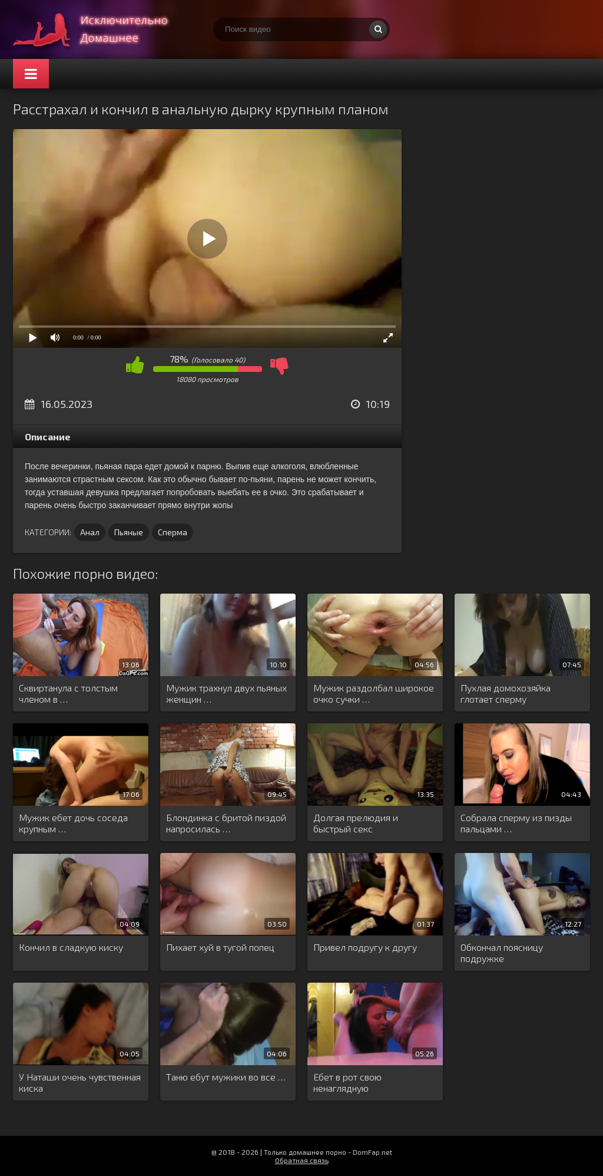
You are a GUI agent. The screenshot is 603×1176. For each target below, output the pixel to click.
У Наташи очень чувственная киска (80, 1082)
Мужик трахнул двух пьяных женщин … (226, 693)
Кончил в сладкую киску (71, 947)
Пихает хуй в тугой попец (220, 947)
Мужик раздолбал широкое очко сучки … (373, 693)
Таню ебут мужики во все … (226, 1076)
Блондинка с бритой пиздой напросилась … (226, 823)
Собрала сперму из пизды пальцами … (516, 823)
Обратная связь (302, 1160)
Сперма (172, 532)
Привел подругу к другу (365, 947)
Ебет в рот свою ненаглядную (347, 1082)
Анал (90, 532)
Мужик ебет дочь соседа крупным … (73, 823)
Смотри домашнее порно (101, 29)
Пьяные (128, 532)
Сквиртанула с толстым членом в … (68, 693)
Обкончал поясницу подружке (501, 952)
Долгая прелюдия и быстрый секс (355, 823)
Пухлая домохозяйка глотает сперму (505, 693)
